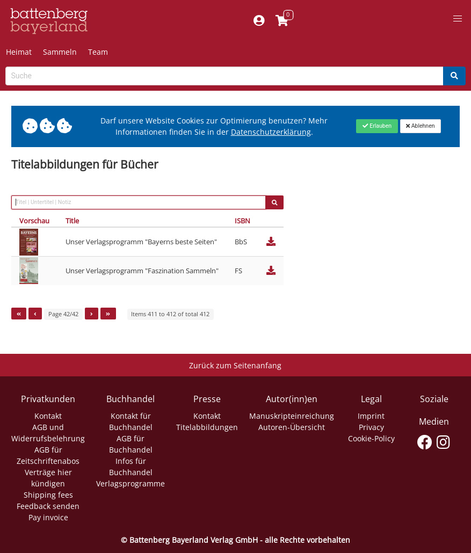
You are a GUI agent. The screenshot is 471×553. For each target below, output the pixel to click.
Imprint (371, 416)
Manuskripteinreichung (291, 416)
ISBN (242, 220)
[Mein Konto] (259, 21)
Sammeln (60, 52)
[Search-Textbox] (224, 76)
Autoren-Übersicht (291, 427)
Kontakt (48, 416)
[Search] (454, 76)
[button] (457, 19)
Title (72, 220)
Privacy (371, 427)
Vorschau (34, 220)
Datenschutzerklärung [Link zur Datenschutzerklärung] (271, 132)
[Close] (376, 126)
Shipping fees (48, 495)
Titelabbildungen (207, 427)
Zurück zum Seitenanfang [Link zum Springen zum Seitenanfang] (235, 365)
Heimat (19, 52)
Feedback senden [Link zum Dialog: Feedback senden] (48, 506)
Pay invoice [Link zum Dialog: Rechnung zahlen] (48, 517)
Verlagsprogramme (130, 483)
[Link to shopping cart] (282, 21)
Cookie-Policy (371, 438)
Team (98, 52)
